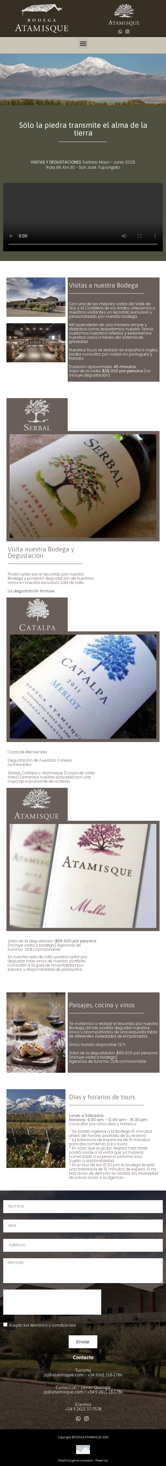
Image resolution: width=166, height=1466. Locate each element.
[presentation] (52, 1302)
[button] (83, 43)
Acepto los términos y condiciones (42, 1325)
